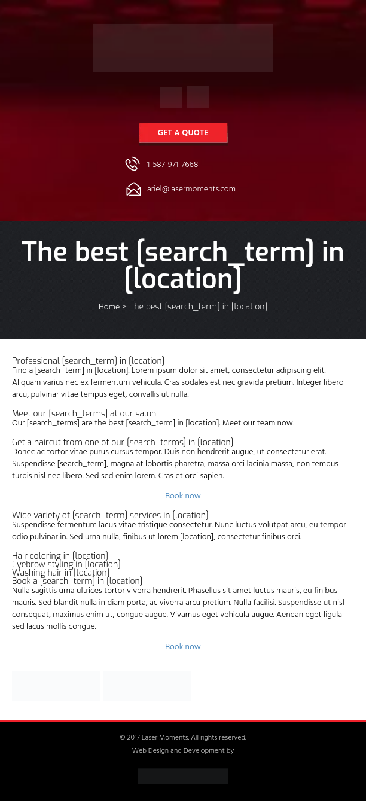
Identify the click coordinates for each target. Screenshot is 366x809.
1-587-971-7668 (172, 165)
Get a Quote (183, 134)
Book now (183, 497)
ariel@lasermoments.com (191, 190)
